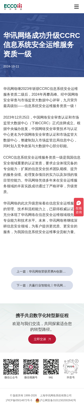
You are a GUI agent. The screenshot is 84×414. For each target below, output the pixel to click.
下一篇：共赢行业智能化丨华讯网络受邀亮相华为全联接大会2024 (45, 285)
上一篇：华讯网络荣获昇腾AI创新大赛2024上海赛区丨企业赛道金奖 (45, 271)
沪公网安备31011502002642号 (55, 400)
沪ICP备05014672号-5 (19, 400)
